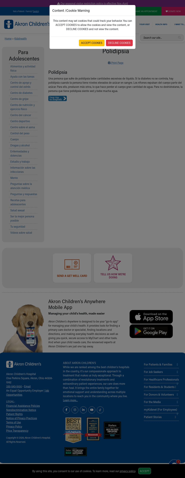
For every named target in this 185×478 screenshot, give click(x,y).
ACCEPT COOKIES (91, 43)
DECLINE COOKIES (119, 43)
